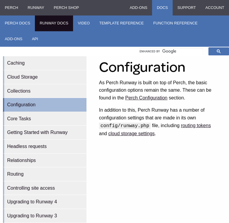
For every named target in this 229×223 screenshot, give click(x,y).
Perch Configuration (146, 97)
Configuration (21, 104)
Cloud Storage (22, 76)
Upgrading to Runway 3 (32, 215)
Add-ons (138, 7)
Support (186, 7)
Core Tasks (19, 118)
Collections (18, 90)
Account (214, 7)
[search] (171, 51)
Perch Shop (66, 7)
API (35, 39)
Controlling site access (31, 188)
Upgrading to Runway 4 (32, 201)
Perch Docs (17, 23)
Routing (15, 174)
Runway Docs (54, 23)
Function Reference (175, 23)
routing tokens (196, 125)
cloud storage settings (131, 133)
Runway (36, 7)
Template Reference (121, 23)
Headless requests (27, 146)
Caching (16, 63)
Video (84, 23)
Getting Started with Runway (37, 132)
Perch (11, 7)
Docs (162, 7)
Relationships (21, 160)
